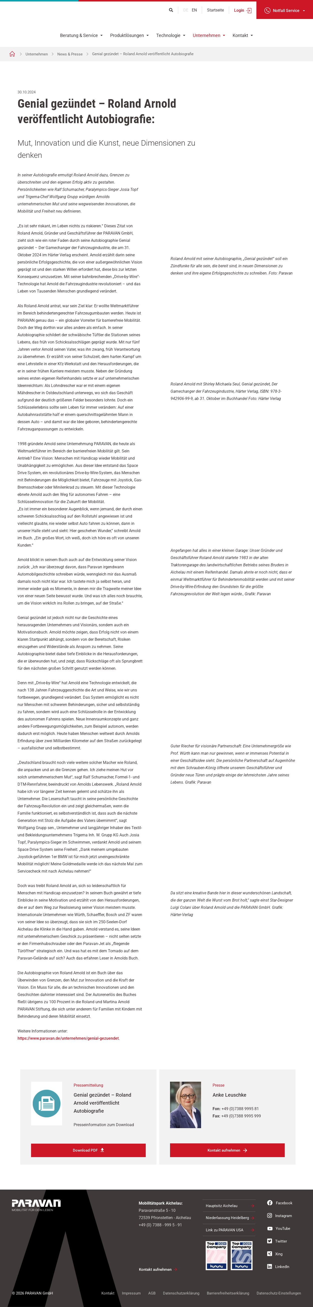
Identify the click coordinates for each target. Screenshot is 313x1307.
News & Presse (70, 54)
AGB (151, 1293)
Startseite (215, 10)
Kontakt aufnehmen (224, 1150)
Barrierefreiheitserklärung (228, 1293)
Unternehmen (206, 35)
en (194, 10)
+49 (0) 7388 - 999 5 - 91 (160, 1225)
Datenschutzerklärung (181, 1293)
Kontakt (240, 35)
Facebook (279, 1203)
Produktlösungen (127, 35)
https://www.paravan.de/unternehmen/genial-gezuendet (68, 1038)
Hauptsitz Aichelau (221, 1206)
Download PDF (85, 1150)
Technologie (168, 35)
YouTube (278, 1228)
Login (239, 10)
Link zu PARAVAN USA (224, 1230)
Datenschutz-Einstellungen (279, 1293)
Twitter (277, 1241)
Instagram (279, 1215)
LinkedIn (278, 1266)
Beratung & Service (79, 35)
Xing (274, 1254)
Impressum (131, 1293)
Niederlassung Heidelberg (227, 1218)
